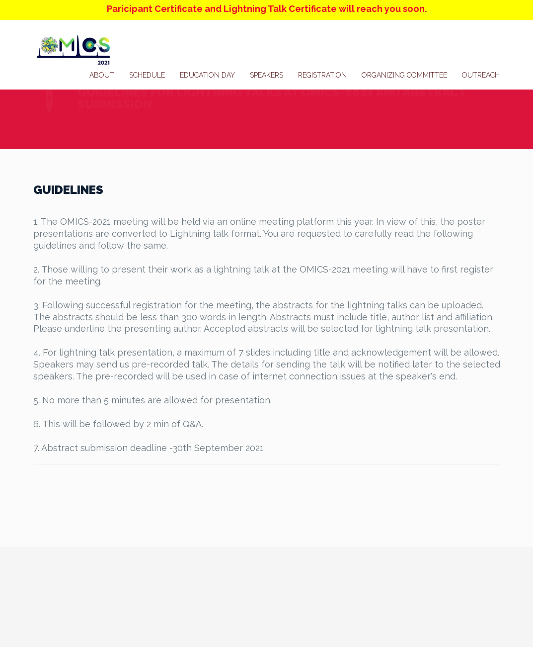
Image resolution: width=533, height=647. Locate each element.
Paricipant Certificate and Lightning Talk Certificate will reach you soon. (267, 8)
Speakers (266, 75)
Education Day (207, 75)
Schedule (147, 75)
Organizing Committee (404, 75)
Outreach (481, 75)
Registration (322, 75)
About (101, 75)
